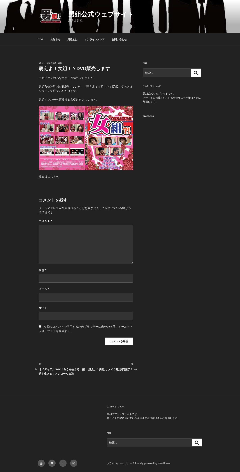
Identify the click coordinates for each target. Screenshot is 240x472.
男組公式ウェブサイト (101, 14)
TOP (41, 39)
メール (44, 289)
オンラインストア (95, 39)
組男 (60, 63)
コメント (45, 221)
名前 (42, 270)
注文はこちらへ (49, 176)
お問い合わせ (119, 39)
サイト (43, 307)
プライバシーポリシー (119, 463)
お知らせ (55, 39)
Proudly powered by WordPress (152, 463)
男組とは (72, 39)
